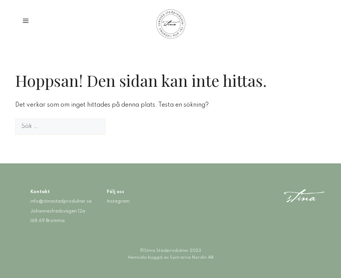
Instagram (118, 201)
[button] (25, 21)
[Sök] (117, 126)
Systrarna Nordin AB (191, 257)
